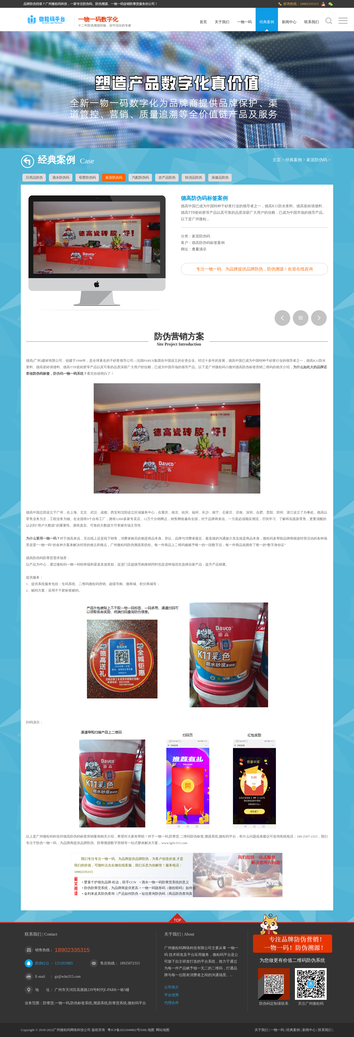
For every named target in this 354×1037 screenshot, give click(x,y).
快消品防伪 (193, 177)
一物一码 (244, 22)
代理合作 (171, 1003)
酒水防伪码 (60, 177)
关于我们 (222, 22)
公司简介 (171, 987)
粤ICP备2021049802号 (124, 1030)
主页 (277, 160)
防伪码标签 (41, 373)
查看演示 (199, 249)
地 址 (42, 990)
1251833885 (64, 963)
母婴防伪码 (87, 177)
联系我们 (311, 22)
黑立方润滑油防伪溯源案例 (282, 318)
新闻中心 (289, 22)
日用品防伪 (34, 177)
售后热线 (107, 963)
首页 (203, 22)
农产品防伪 (167, 177)
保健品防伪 (220, 177)
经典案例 (267, 22)
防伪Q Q (42, 963)
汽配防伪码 (140, 177)
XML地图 (147, 1030)
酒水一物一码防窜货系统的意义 (165, 882)
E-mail (40, 976)
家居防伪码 (316, 160)
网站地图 (162, 1030)
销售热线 (42, 950)
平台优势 (171, 995)
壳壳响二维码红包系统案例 (319, 318)
